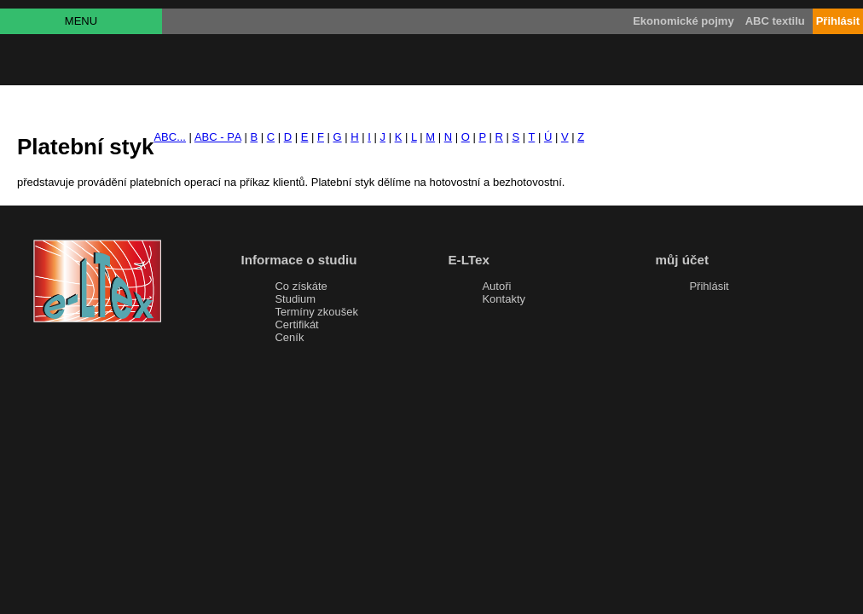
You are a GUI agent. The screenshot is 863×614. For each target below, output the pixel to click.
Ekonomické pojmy (683, 20)
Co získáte (301, 286)
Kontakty (503, 299)
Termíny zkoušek (316, 311)
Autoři (496, 286)
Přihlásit (708, 286)
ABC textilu (775, 20)
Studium (295, 299)
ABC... (169, 136)
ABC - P (214, 136)
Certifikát (296, 324)
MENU (81, 20)
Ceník (289, 337)
